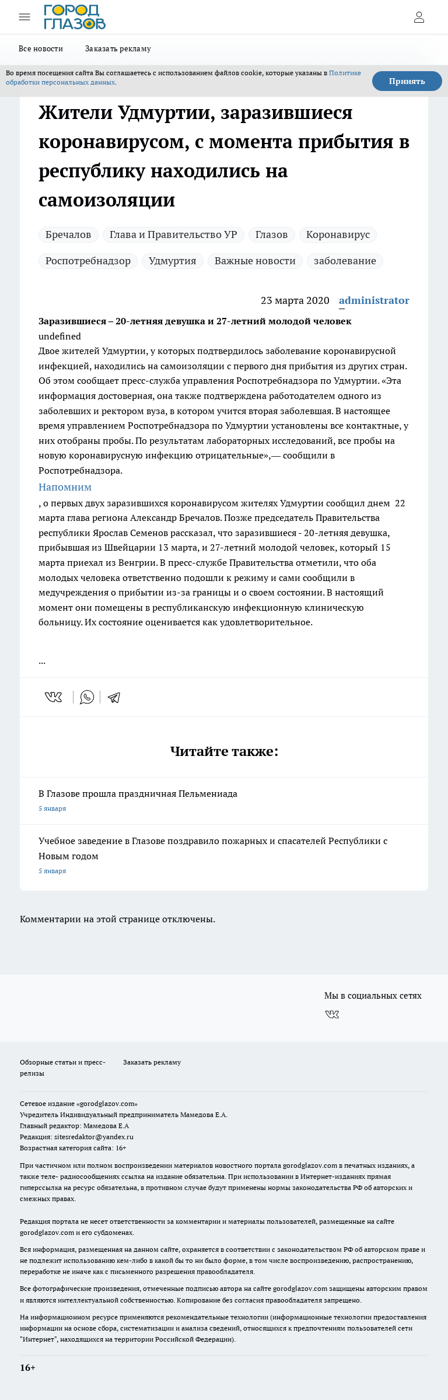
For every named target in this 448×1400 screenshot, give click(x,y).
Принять (407, 81)
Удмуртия (173, 260)
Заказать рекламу (118, 48)
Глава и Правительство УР (173, 234)
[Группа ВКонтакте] (331, 1014)
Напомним (65, 487)
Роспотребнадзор (88, 260)
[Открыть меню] (24, 17)
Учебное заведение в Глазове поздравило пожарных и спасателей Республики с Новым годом (224, 856)
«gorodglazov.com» (107, 1103)
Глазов (272, 234)
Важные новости (255, 260)
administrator (374, 300)
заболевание (345, 260)
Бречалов (69, 234)
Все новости (41, 48)
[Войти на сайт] (418, 17)
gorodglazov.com (310, 1165)
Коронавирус (338, 234)
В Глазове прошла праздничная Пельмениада (224, 802)
